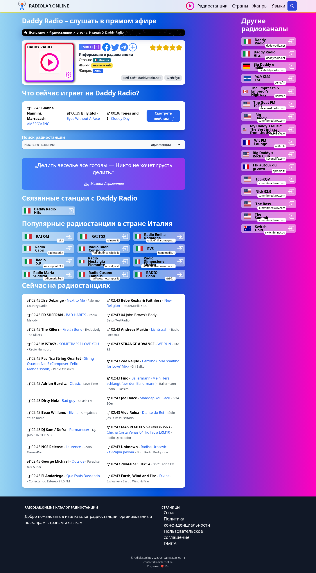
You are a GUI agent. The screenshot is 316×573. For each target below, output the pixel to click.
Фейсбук (173, 78)
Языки (278, 6)
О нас (170, 513)
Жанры (260, 6)
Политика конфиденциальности (187, 522)
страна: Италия (89, 32)
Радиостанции (212, 6)
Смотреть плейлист (163, 116)
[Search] (292, 6)
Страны (240, 6)
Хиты (97, 71)
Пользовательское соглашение (183, 534)
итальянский (102, 65)
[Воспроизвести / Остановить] (190, 6)
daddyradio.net (149, 78)
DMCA (170, 543)
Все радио (34, 32)
